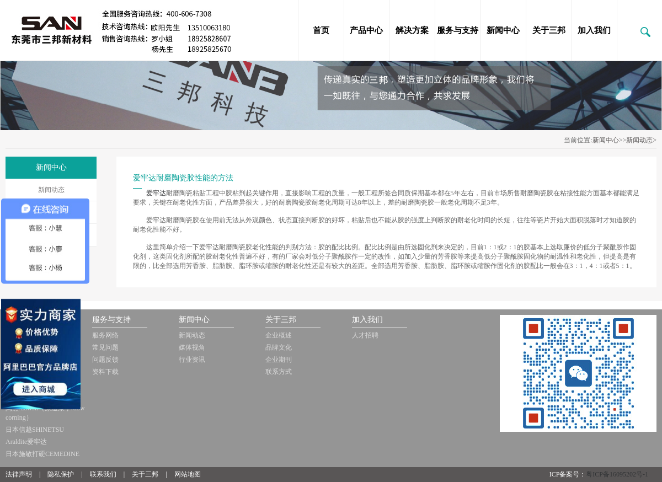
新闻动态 (51, 190)
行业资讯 (192, 359)
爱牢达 (156, 193)
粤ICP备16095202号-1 (617, 474)
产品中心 (366, 30)
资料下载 (105, 372)
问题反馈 (105, 359)
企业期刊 (278, 359)
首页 (321, 30)
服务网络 (105, 335)
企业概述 (278, 335)
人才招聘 (365, 335)
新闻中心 (503, 30)
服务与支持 (457, 30)
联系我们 (103, 474)
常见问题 (105, 347)
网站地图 (187, 474)
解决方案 (412, 30)
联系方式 (278, 372)
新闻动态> (641, 140)
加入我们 (594, 30)
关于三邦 (548, 30)
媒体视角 (192, 347)
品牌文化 (278, 347)
